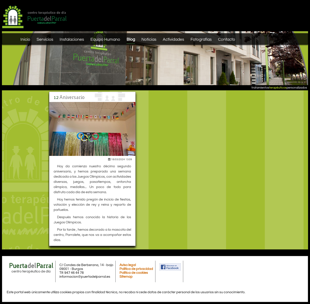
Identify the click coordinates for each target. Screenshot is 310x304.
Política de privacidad (136, 269)
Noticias (148, 39)
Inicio (25, 39)
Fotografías (201, 39)
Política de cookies (133, 272)
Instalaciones (72, 39)
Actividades (173, 39)
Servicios (45, 39)
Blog (131, 39)
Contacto (226, 39)
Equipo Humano (105, 39)
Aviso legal (127, 265)
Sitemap (126, 276)
